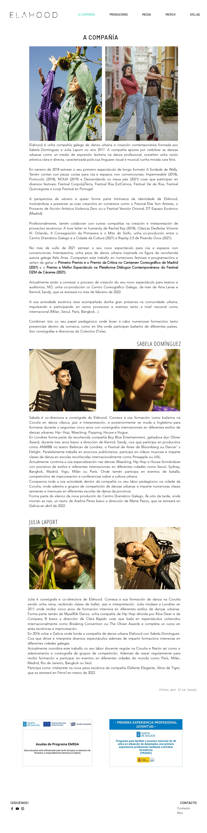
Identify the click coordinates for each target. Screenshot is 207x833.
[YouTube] (17, 809)
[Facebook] (12, 809)
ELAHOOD (34, 15)
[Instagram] (23, 809)
